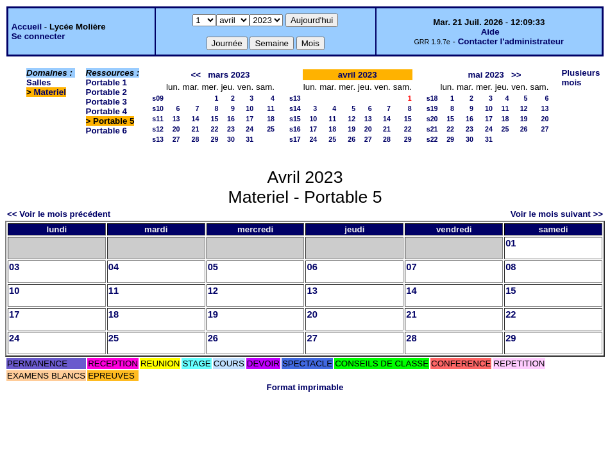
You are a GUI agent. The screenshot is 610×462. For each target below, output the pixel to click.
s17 (295, 139)
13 (176, 119)
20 (176, 129)
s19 (432, 108)
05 (213, 267)
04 (113, 267)
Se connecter (38, 36)
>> (516, 75)
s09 (158, 98)
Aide (490, 32)
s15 (295, 119)
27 (176, 139)
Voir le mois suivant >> (557, 214)
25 (271, 129)
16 (231, 119)
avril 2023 (357, 75)
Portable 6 (106, 130)
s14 (295, 108)
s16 (295, 129)
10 (249, 108)
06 (312, 267)
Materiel (50, 92)
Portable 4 (106, 111)
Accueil (27, 26)
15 (215, 119)
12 (351, 119)
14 (195, 119)
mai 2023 (486, 75)
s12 (158, 129)
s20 (432, 119)
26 (351, 139)
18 (271, 119)
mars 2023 (229, 75)
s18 (432, 98)
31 (249, 139)
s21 (432, 129)
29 (215, 139)
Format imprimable (305, 387)
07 (411, 267)
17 (249, 119)
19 (351, 129)
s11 (158, 119)
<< (196, 75)
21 (195, 129)
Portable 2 (106, 92)
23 (231, 129)
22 (215, 129)
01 (510, 243)
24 (249, 129)
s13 (158, 139)
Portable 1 (106, 82)
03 (14, 267)
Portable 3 (106, 102)
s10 (158, 108)
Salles (38, 82)
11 (271, 108)
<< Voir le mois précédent (58, 214)
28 (195, 139)
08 (510, 267)
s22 (432, 139)
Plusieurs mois (580, 77)
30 (231, 139)
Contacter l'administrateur (511, 41)
